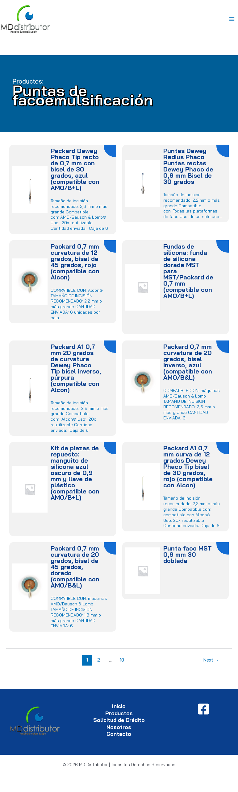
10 (122, 660)
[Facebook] (203, 709)
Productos (119, 713)
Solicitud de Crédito (119, 720)
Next (211, 660)
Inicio (119, 706)
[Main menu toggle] (232, 19)
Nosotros (118, 727)
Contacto (118, 734)
